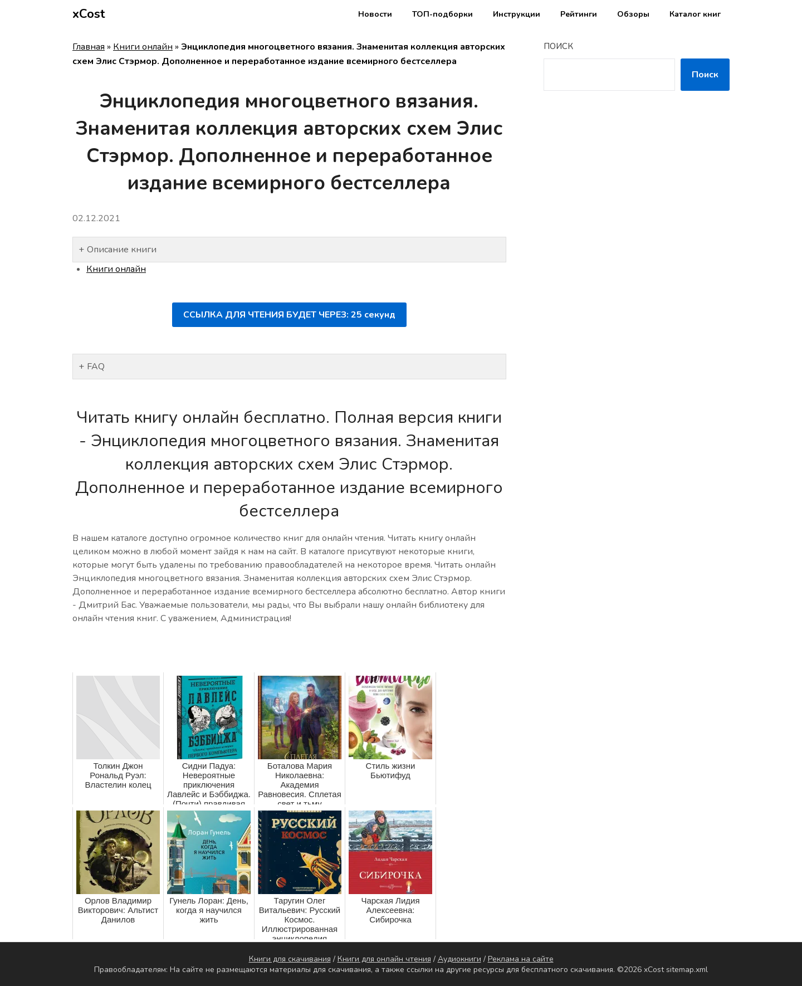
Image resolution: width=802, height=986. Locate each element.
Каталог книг (695, 14)
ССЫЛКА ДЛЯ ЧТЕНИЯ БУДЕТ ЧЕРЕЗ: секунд (289, 315)
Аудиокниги (459, 959)
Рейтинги (578, 14)
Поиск (558, 46)
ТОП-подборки (442, 14)
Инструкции (516, 14)
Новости (375, 14)
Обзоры (633, 14)
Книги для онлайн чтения (384, 959)
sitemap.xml (687, 969)
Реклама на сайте (521, 959)
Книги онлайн (143, 47)
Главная (88, 47)
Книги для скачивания (290, 959)
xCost (88, 14)
